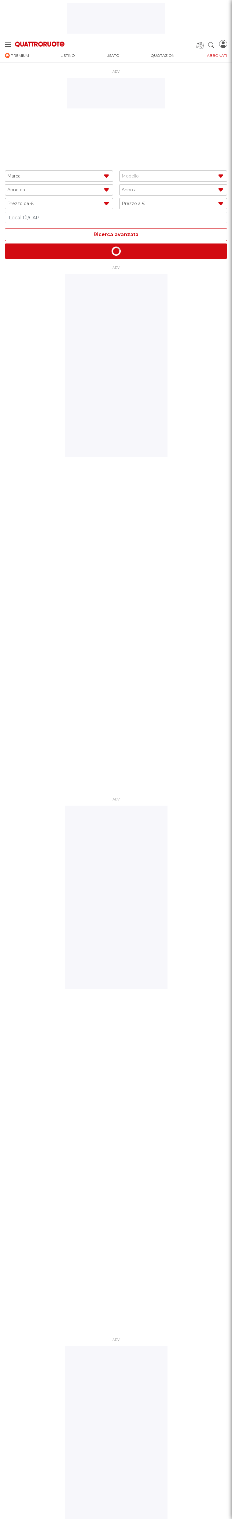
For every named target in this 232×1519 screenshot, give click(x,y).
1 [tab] (109, 609)
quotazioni (163, 55)
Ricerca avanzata (116, 234)
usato (113, 55)
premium (17, 56)
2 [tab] (113, 609)
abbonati (217, 55)
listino (68, 55)
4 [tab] (123, 609)
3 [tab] (118, 609)
